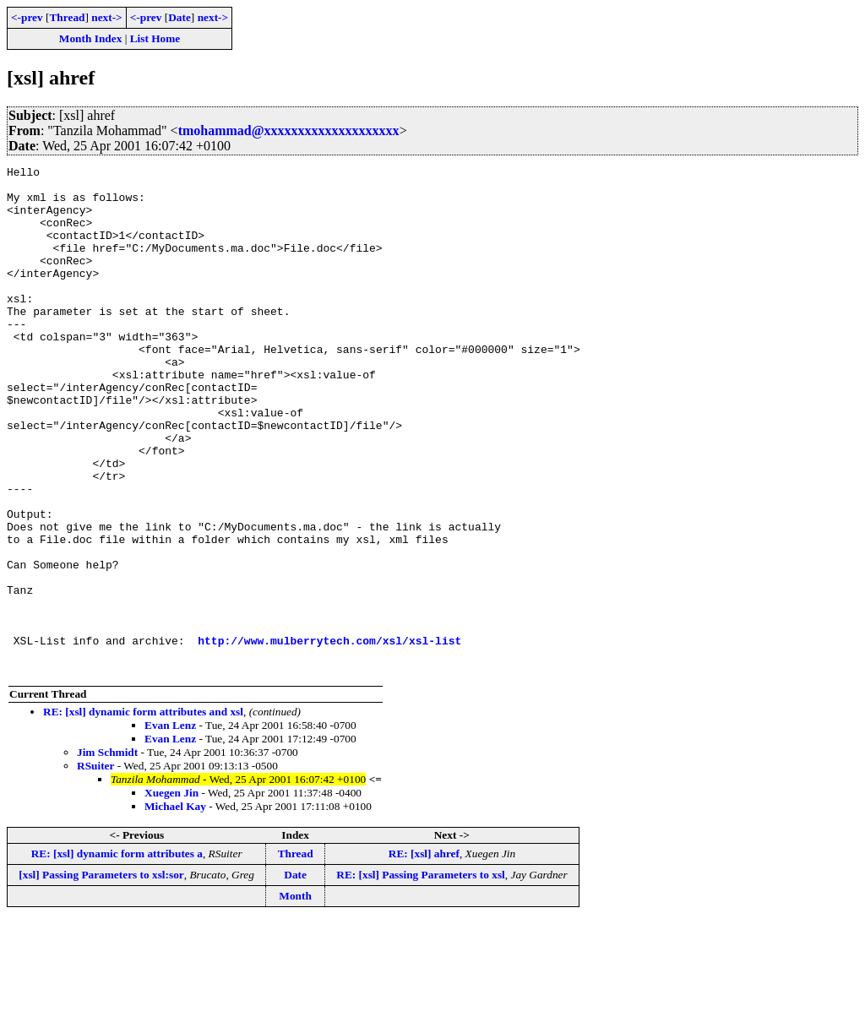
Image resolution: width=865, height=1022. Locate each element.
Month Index (90, 38)
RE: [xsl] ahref (424, 955)
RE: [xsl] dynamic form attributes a (117, 955)
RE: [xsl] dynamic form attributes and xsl (143, 813)
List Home (155, 38)
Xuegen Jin (171, 894)
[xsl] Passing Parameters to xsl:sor (101, 976)
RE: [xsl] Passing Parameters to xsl (420, 976)
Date (179, 17)
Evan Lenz (170, 826)
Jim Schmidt (107, 853)
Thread (66, 17)
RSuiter (95, 867)
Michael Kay (175, 907)
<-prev (27, 17)
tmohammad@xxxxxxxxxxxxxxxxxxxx (289, 130)
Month (295, 997)
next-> (106, 17)
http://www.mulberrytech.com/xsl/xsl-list (329, 736)
